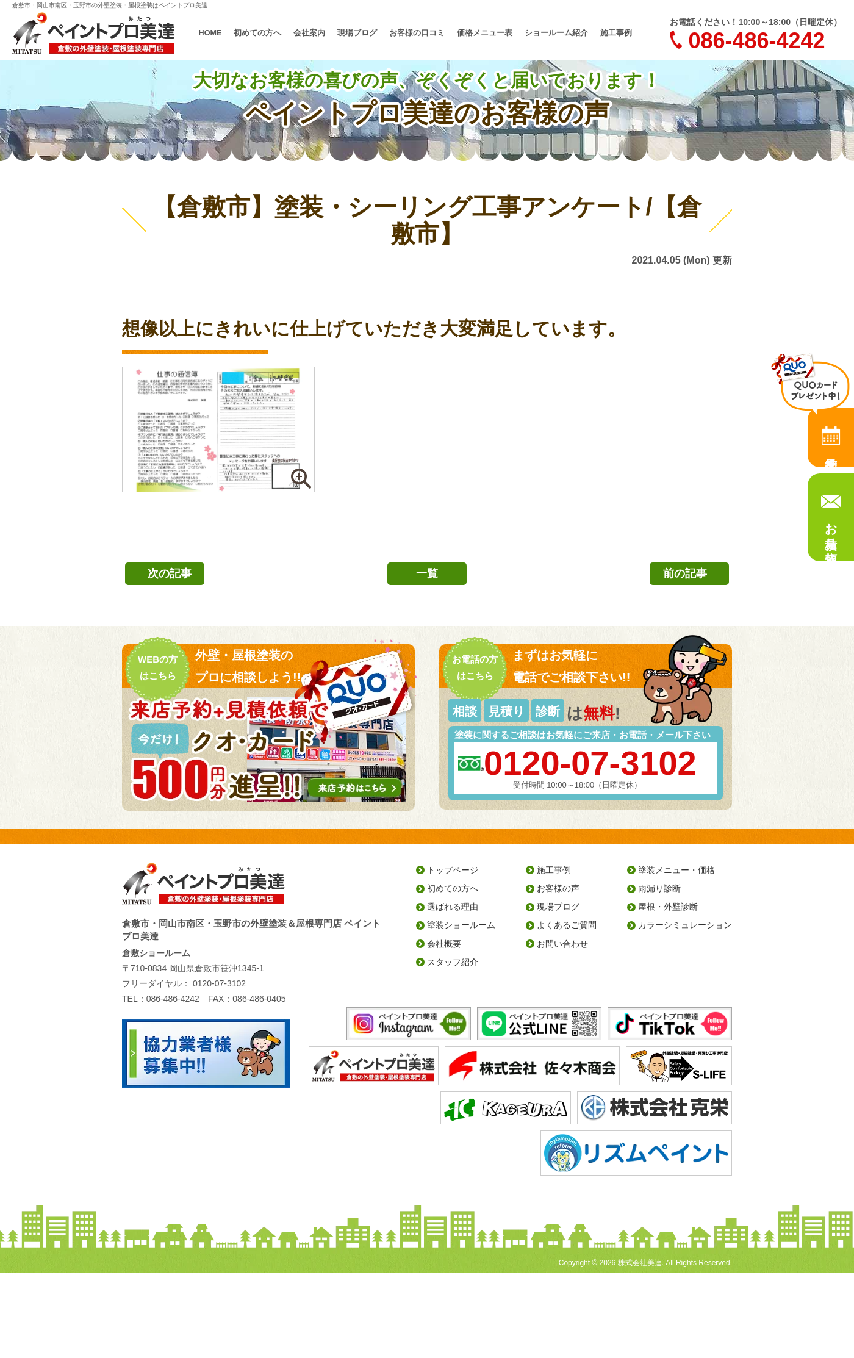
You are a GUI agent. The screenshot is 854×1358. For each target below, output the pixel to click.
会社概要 (444, 944)
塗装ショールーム (461, 925)
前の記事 (685, 573)
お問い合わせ (562, 944)
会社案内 (317, 33)
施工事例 (605, 33)
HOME (222, 33)
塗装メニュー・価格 (676, 870)
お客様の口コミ (418, 33)
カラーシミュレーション (685, 925)
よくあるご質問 (567, 925)
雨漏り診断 (659, 888)
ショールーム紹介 (549, 33)
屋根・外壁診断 (668, 906)
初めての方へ (268, 33)
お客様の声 (558, 888)
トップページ (452, 870)
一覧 (427, 573)
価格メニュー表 (482, 33)
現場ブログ (362, 33)
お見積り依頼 (831, 529)
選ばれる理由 (452, 906)
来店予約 (831, 437)
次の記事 (170, 573)
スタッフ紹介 (452, 962)
